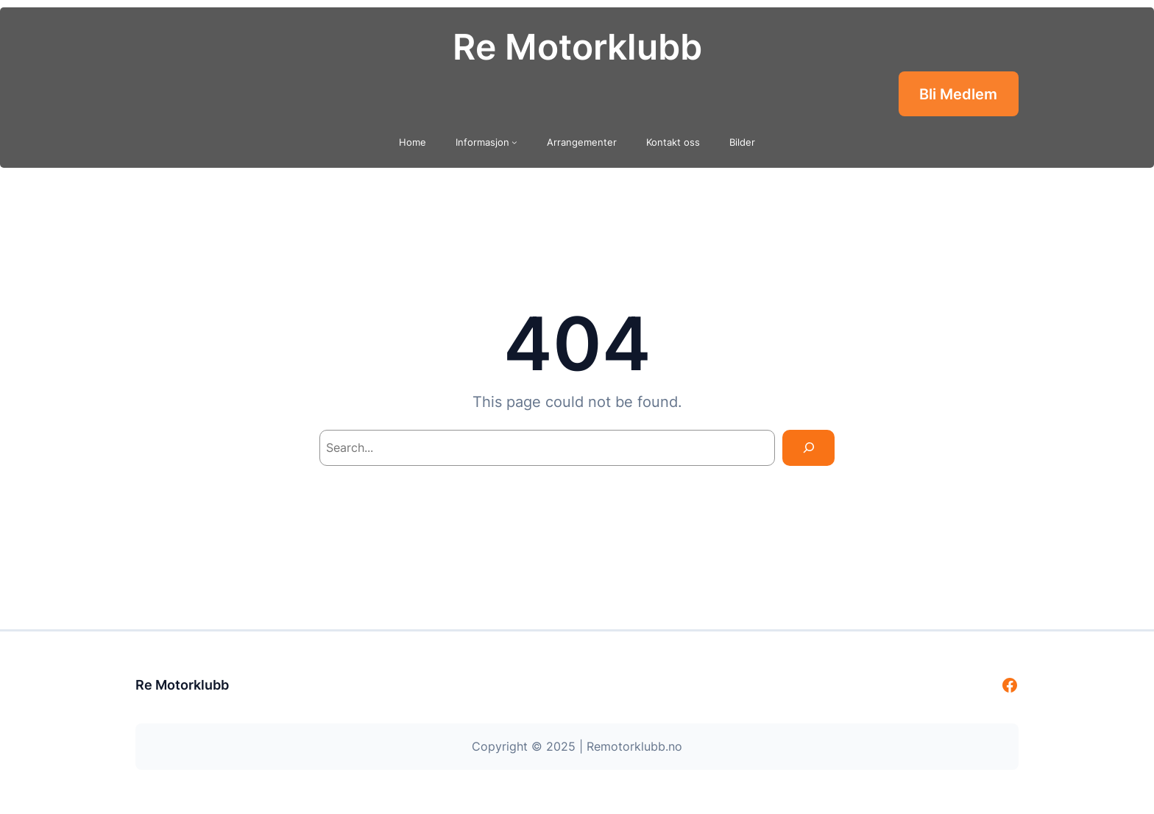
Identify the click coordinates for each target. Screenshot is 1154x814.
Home (412, 142)
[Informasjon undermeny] (514, 142)
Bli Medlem (958, 94)
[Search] (808, 448)
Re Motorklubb (577, 46)
